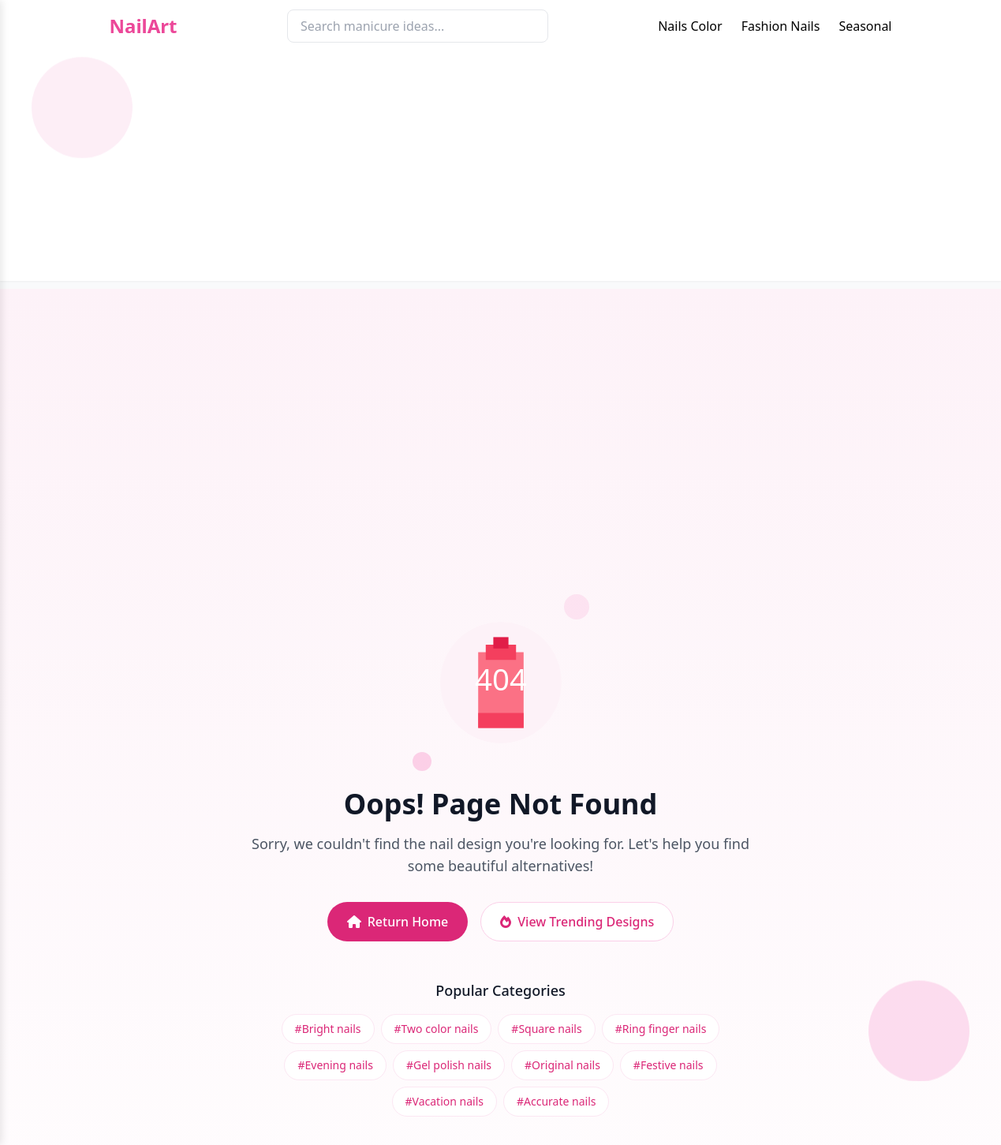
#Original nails (562, 1064)
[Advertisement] (501, 170)
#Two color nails (436, 1028)
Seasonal (865, 26)
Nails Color (690, 26)
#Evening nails (334, 1064)
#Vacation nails (444, 1101)
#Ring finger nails (661, 1028)
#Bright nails (328, 1028)
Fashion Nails (780, 26)
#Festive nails (668, 1064)
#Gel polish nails (448, 1064)
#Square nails (546, 1028)
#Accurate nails (556, 1101)
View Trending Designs (577, 921)
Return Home (398, 921)
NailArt (143, 26)
